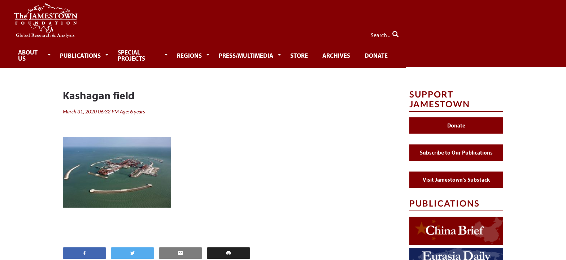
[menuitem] (86, 52)
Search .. (488, 33)
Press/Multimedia (322, 53)
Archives (416, 53)
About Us (85, 53)
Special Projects (204, 53)
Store (377, 53)
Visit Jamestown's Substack (456, 174)
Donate (457, 53)
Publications (138, 53)
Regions (262, 53)
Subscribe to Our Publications (456, 147)
